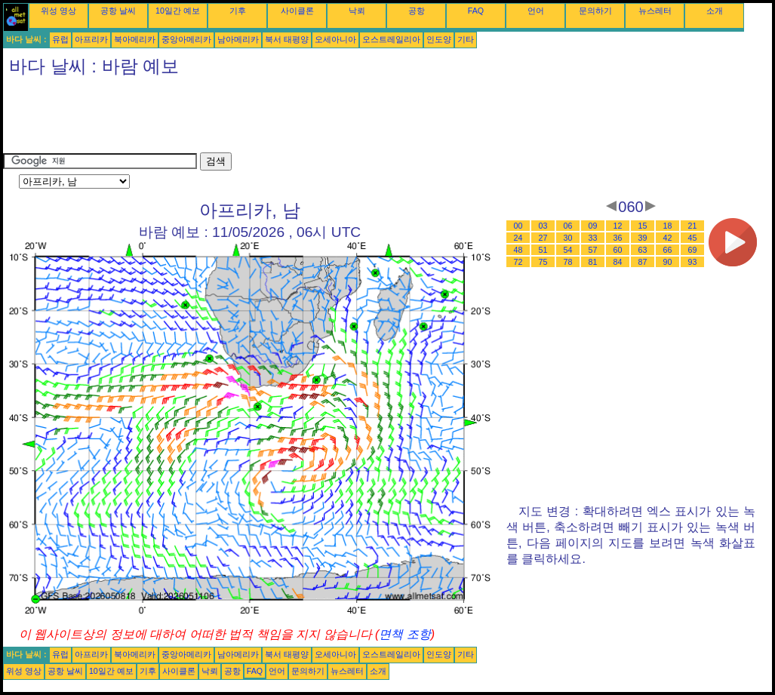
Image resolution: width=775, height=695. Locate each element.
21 (692, 225)
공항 (416, 10)
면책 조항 (404, 634)
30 (568, 237)
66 (667, 249)
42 (667, 237)
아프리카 (91, 39)
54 (568, 249)
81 (593, 261)
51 (543, 249)
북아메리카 (134, 39)
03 (543, 225)
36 (618, 237)
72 (518, 261)
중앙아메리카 (186, 39)
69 (692, 249)
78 (568, 261)
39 (642, 237)
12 (618, 225)
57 (593, 249)
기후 (237, 10)
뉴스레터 (655, 10)
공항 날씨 (118, 10)
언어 (535, 10)
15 (642, 225)
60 (618, 249)
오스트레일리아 (391, 39)
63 (642, 249)
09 (593, 225)
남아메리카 (238, 39)
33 (593, 237)
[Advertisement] (277, 118)
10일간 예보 (177, 10)
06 (568, 225)
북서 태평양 (287, 39)
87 (642, 261)
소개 (714, 10)
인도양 (438, 39)
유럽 (60, 39)
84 (618, 261)
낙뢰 (357, 10)
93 (692, 261)
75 (543, 261)
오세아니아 (335, 39)
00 (518, 225)
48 (518, 249)
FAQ (476, 10)
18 (667, 225)
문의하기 (595, 10)
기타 (465, 39)
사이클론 (297, 10)
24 (518, 237)
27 (543, 237)
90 (667, 261)
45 (692, 237)
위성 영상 (58, 10)
